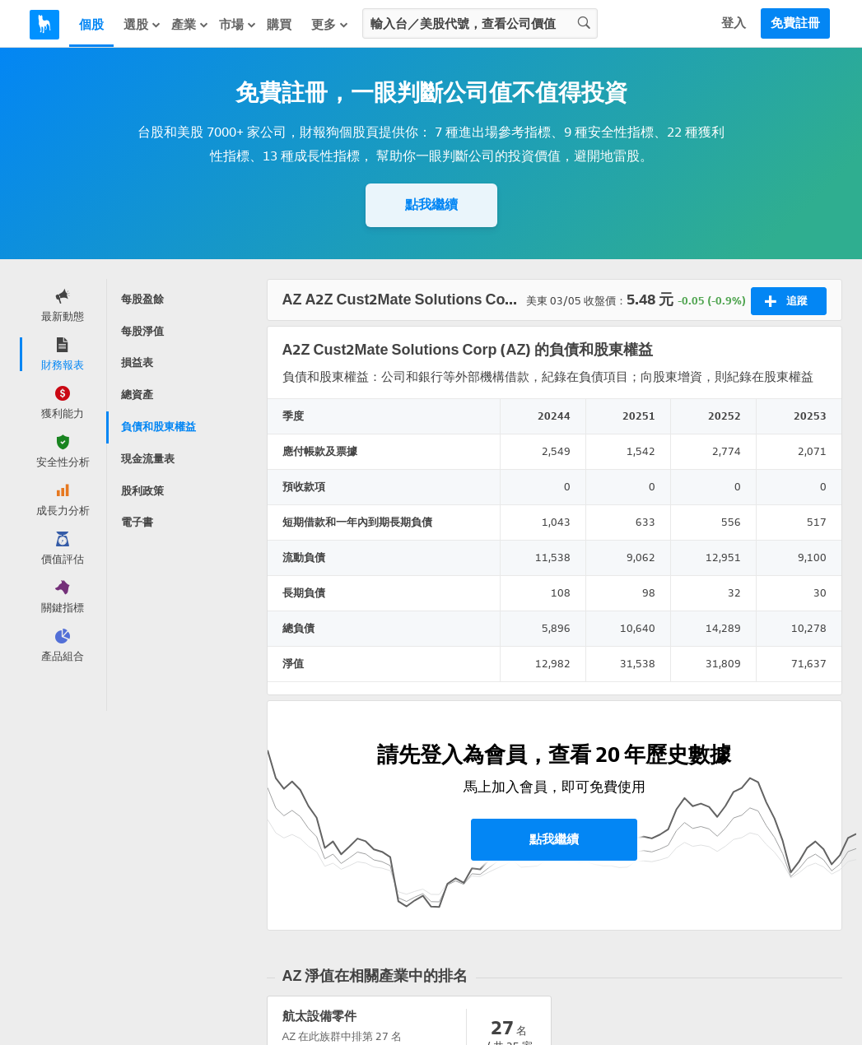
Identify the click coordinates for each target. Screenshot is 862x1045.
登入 (733, 23)
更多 (330, 24)
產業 (190, 24)
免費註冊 (795, 23)
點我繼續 (431, 204)
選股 (142, 24)
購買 (279, 24)
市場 (238, 24)
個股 (91, 24)
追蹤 (786, 301)
